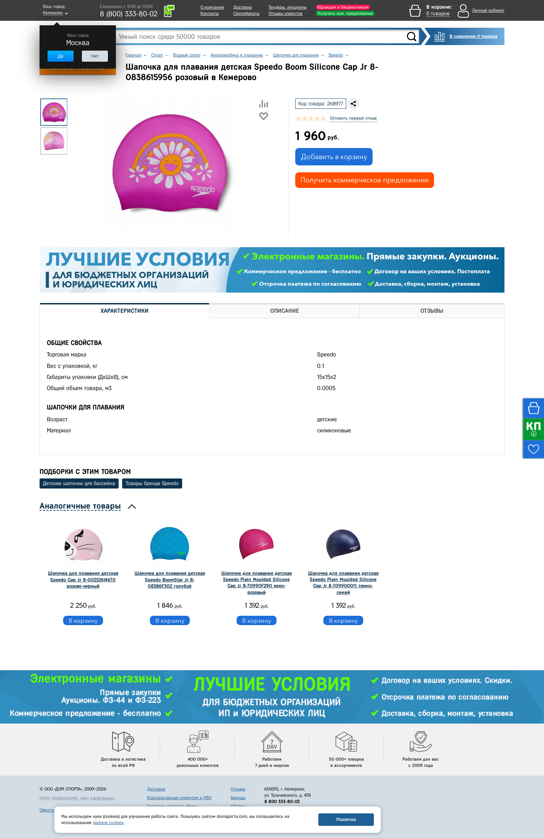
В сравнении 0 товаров (474, 36)
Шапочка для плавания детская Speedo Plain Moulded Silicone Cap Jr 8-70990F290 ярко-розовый (256, 583)
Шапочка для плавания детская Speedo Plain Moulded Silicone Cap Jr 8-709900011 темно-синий (343, 583)
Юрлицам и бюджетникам (342, 7)
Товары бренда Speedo (152, 483)
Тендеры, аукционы (287, 7)
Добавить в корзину (334, 157)
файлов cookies (108, 822)
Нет (95, 56)
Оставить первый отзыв (353, 118)
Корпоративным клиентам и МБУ (179, 797)
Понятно (346, 819)
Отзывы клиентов (286, 13)
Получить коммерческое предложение (364, 180)
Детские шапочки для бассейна (79, 483)
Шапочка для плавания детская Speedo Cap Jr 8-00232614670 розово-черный (83, 579)
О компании (212, 7)
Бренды (238, 797)
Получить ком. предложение (345, 13)
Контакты (210, 13)
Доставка (242, 7)
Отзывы (238, 789)
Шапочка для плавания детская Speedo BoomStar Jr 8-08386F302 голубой (170, 579)
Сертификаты (246, 13)
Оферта (47, 810)
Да (60, 56)
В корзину (83, 620)
